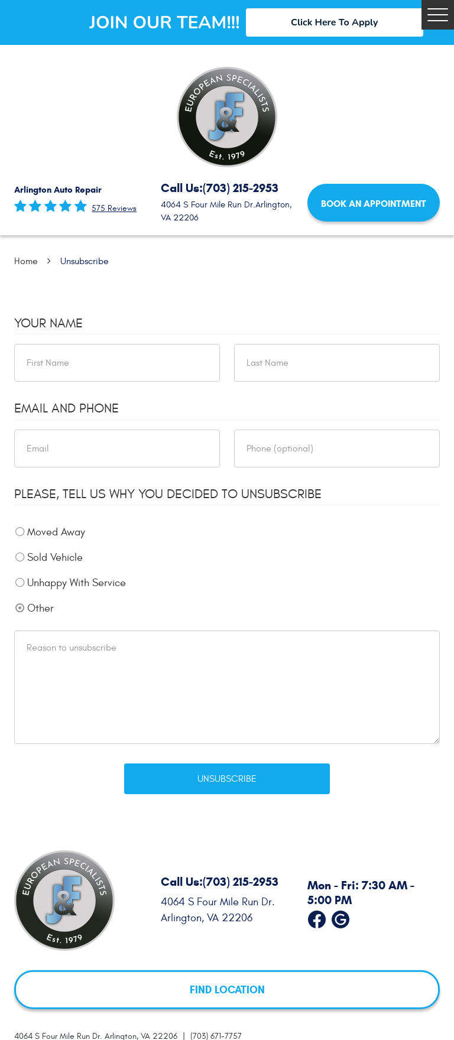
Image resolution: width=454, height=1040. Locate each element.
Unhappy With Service (76, 583)
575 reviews (114, 208)
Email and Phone (66, 408)
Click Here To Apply (334, 22)
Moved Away (56, 532)
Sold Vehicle (55, 557)
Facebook (316, 917)
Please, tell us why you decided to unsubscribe (168, 494)
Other (40, 608)
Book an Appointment (373, 203)
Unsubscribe (84, 261)
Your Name (48, 323)
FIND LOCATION (227, 989)
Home (26, 261)
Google (340, 917)
